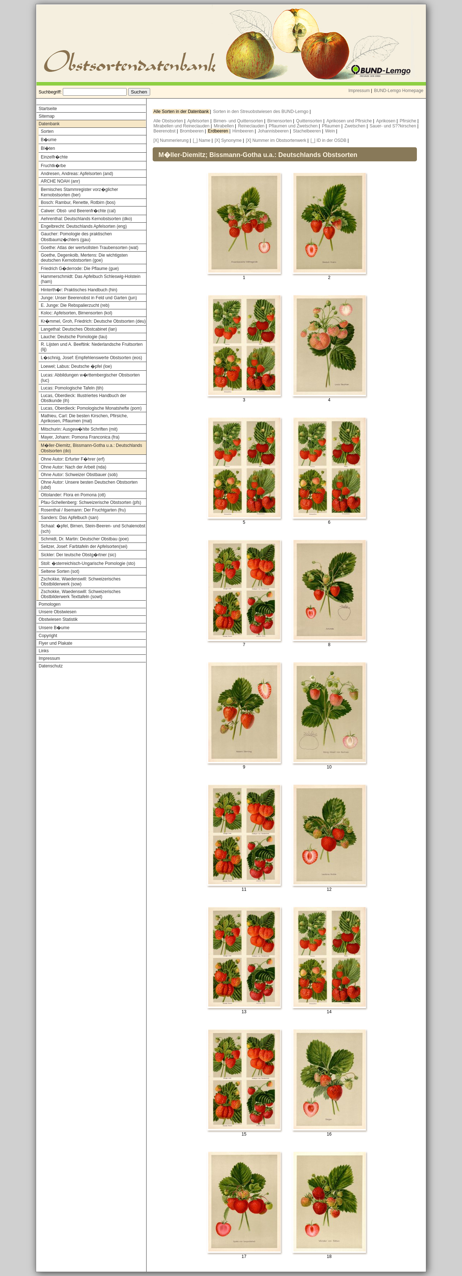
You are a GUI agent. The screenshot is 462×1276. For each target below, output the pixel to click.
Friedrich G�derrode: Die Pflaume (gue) (80, 268)
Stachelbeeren (307, 131)
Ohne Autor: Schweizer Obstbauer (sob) (79, 474)
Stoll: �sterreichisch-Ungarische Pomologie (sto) (88, 563)
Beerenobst (165, 131)
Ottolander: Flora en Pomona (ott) (73, 494)
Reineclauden (252, 126)
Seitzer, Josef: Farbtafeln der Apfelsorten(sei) (84, 546)
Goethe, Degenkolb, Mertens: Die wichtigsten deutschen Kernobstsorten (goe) (84, 258)
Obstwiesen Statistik (58, 619)
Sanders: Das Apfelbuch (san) (69, 517)
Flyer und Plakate (55, 643)
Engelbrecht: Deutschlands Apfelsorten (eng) (84, 226)
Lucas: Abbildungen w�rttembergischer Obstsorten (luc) (90, 378)
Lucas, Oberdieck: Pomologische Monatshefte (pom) (91, 408)
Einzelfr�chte (54, 157)
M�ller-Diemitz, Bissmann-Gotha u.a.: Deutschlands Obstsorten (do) (91, 448)
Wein (330, 131)
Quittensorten (309, 120)
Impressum (359, 90)
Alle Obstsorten (168, 120)
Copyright (48, 635)
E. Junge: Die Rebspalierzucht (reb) (75, 305)
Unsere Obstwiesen (58, 611)
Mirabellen (224, 126)
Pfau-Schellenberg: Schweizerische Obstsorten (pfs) (91, 502)
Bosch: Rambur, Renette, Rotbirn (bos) (78, 202)
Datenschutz (51, 666)
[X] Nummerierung (170, 140)
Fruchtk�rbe (53, 165)
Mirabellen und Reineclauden (182, 126)
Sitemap (47, 116)
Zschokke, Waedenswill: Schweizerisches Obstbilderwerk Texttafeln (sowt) (81, 594)
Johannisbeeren (274, 131)
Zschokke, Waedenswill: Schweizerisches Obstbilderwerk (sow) (81, 581)
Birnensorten (280, 120)
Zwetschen (355, 126)
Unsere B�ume (54, 627)
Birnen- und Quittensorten (238, 120)
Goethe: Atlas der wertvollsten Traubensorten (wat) (89, 247)
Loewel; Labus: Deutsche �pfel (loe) (76, 366)
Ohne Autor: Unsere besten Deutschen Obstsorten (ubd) (89, 485)
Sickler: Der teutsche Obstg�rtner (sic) (78, 554)
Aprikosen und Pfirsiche (349, 120)
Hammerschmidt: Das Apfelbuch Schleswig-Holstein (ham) (90, 279)
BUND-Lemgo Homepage (398, 90)
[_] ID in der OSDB (328, 140)
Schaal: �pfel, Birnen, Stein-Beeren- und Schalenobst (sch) (93, 528)
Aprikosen (386, 120)
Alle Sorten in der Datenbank (181, 111)
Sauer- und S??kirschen (393, 126)
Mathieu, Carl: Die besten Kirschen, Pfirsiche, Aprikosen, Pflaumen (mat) (84, 418)
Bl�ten (48, 148)
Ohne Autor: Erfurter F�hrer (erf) (73, 459)
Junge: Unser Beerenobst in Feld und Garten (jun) (89, 297)
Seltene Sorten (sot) (60, 571)
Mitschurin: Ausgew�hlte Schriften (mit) (79, 429)
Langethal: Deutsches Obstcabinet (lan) (79, 329)
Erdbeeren (218, 131)
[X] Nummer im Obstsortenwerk (276, 140)
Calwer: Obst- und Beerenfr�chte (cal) (78, 210)
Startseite (48, 108)
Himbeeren (243, 131)
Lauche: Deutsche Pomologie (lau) (74, 336)
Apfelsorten (198, 120)
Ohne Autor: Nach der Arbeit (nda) (73, 467)
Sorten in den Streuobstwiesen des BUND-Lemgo (261, 111)
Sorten (47, 131)
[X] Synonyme (228, 140)
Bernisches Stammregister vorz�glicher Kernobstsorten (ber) (79, 192)
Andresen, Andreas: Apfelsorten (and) (77, 173)
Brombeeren (192, 131)
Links (44, 650)
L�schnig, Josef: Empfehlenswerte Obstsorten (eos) (91, 357)
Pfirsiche (408, 120)
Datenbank (49, 123)
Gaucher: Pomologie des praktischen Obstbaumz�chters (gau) (76, 236)
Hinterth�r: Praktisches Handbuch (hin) (79, 289)
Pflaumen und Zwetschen (294, 126)
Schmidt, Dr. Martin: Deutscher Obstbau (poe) (84, 538)
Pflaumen (331, 126)
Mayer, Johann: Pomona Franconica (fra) (80, 437)
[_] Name (201, 140)
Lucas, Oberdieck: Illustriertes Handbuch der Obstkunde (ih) (83, 398)
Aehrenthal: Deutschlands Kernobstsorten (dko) (86, 218)
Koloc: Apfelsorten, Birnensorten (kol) (76, 312)
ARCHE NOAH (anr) (60, 181)
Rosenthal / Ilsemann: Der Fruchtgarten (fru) (83, 510)
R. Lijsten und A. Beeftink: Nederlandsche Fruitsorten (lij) (92, 347)
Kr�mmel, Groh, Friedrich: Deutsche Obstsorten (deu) (93, 321)
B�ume (48, 139)
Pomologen (50, 604)
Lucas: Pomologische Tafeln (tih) (72, 388)
